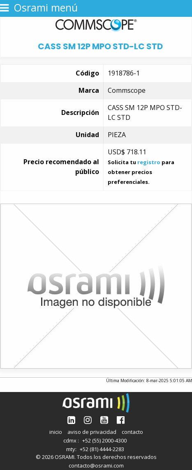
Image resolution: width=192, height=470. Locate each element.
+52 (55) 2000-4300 (104, 440)
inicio (55, 432)
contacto (132, 432)
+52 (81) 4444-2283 (102, 449)
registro (148, 162)
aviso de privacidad (91, 432)
